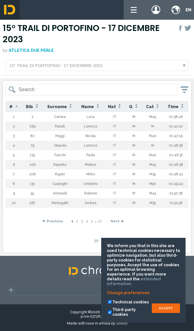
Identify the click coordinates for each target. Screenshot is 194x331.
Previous (55, 221)
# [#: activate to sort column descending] (14, 106)
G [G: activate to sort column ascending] (133, 106)
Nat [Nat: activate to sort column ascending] (115, 106)
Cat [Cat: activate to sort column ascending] (153, 106)
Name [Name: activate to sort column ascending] (90, 106)
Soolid (121, 323)
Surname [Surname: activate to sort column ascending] (60, 106)
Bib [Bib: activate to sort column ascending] (32, 106)
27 (100, 221)
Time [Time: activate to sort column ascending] (176, 106)
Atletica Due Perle (31, 50)
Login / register (156, 10)
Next (114, 221)
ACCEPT (166, 308)
